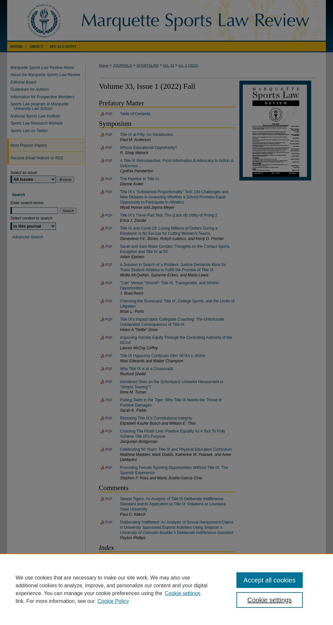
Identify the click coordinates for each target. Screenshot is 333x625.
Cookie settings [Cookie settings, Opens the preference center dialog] (269, 600)
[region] (166, 589)
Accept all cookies (270, 580)
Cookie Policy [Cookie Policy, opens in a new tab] (113, 601)
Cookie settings (182, 593)
